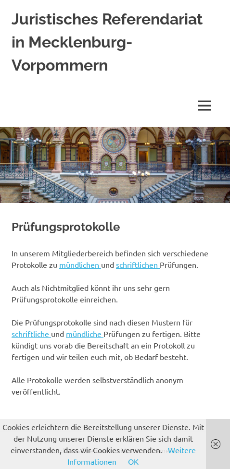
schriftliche (31, 333)
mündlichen (80, 264)
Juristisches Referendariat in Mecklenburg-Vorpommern (107, 42)
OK (133, 461)
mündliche (84, 333)
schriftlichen (138, 264)
